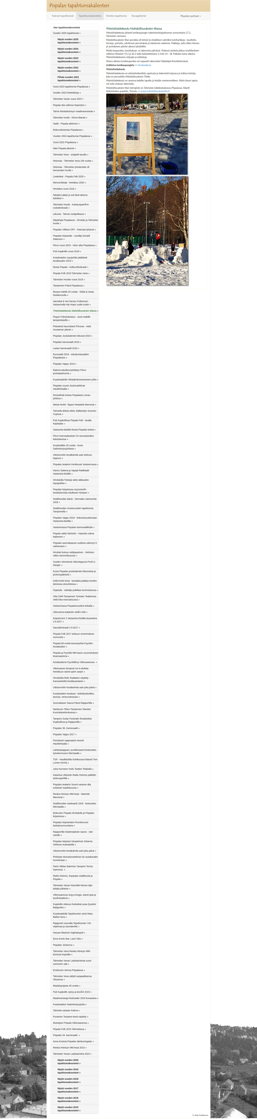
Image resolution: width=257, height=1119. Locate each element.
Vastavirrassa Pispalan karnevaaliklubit (73, 527)
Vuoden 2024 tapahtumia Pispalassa (71, 136)
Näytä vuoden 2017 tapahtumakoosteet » (69, 1090)
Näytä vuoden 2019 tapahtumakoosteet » (69, 1071)
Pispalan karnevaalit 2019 (66, 342)
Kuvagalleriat (139, 16)
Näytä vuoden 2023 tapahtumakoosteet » (69, 60)
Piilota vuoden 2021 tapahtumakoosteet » (69, 79)
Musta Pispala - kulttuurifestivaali (69, 267)
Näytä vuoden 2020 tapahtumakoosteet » (69, 1062)
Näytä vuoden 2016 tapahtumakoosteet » (69, 1099)
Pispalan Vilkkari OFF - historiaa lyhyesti (73, 229)
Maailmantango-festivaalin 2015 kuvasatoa (74, 998)
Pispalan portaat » (191, 16)
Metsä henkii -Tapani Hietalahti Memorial (73, 404)
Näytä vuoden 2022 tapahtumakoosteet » (69, 69)
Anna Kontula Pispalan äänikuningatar (72, 1041)
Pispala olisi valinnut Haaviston (68, 105)
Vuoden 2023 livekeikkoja (66, 92)
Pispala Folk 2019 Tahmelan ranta (70, 273)
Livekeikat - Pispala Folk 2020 (68, 176)
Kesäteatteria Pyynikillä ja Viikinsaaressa (74, 662)
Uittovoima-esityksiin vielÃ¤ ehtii (69, 612)
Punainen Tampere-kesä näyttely (69, 1016)
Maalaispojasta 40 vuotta (65, 985)
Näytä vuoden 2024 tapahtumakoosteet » (69, 50)
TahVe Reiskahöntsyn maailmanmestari (73, 111)
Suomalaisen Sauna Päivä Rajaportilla (72, 703)
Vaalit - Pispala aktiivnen (65, 123)
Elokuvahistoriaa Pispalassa (67, 130)
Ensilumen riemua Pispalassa (68, 970)
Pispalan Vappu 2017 (64, 734)
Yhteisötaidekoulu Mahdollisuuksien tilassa (74, 310)
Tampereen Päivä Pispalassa (68, 285)
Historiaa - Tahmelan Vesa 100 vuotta (72, 160)
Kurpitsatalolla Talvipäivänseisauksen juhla (74, 379)
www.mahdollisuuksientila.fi (155, 91)
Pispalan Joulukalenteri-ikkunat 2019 (71, 336)
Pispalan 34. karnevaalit (65, 1035)
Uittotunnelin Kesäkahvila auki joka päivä (74, 687)
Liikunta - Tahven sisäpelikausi (68, 214)
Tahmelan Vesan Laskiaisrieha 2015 (71, 1054)
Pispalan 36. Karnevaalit (65, 728)
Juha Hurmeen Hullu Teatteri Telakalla (72, 769)
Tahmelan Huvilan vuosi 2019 (68, 279)
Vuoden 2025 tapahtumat (66, 33)
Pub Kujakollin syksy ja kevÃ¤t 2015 (71, 992)
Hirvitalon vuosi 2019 (63, 188)
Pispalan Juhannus (62, 945)
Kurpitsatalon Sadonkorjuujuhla (69, 1004)
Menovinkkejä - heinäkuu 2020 (68, 182)
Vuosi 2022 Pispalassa (64, 142)
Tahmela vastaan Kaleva (65, 1010)
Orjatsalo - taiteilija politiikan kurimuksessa (74, 590)
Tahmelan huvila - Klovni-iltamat (69, 117)
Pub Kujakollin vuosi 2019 (66, 251)
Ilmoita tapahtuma (116, 16)
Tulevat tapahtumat (63, 16)
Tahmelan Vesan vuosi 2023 (67, 99)
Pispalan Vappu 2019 (64, 364)
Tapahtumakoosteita (90, 16)
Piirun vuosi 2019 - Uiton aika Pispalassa (74, 245)
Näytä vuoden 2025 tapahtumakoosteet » (69, 41)
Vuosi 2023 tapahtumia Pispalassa (70, 86)
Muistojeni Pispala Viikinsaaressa (70, 1023)
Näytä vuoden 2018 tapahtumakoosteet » (69, 1080)
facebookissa (144, 65)
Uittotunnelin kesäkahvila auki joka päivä (73, 850)
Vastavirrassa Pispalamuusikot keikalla (72, 606)
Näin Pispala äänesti (63, 148)
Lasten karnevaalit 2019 (65, 348)
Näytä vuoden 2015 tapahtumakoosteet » (69, 1109)
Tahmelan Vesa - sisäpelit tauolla (69, 154)
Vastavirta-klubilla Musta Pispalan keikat (73, 429)
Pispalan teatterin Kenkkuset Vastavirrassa (74, 464)
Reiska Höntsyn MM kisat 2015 (69, 1047)
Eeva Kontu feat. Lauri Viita (67, 938)
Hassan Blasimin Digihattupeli (68, 932)
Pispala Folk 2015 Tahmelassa (68, 1029)
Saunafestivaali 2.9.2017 (65, 627)
